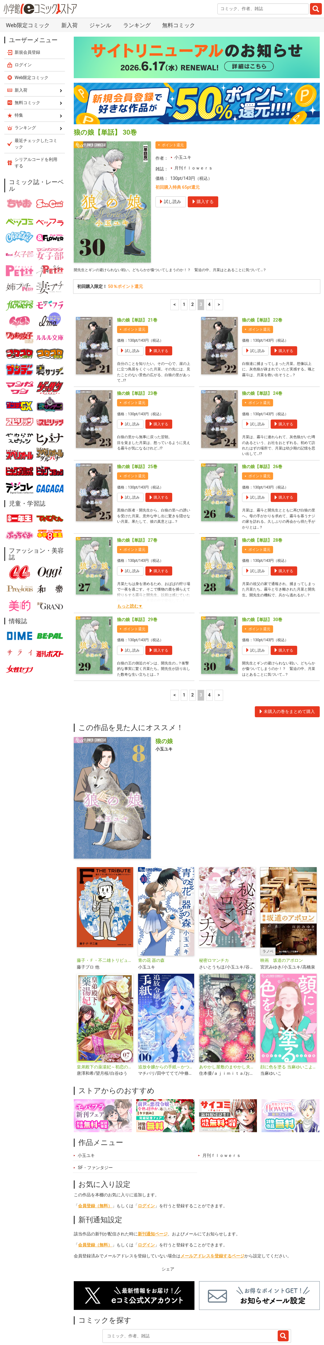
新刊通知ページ (153, 1198)
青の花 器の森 (151, 924)
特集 (143, 1315)
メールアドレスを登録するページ (212, 1220)
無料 (193, 1315)
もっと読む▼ (130, 560)
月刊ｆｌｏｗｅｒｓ (193, 110)
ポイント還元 (173, 87)
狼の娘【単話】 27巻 (137, 494)
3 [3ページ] (201, 247)
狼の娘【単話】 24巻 (262, 340)
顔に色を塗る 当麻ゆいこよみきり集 (288, 1031)
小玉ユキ (182, 99)
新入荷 (87, 1315)
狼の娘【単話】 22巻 (262, 263)
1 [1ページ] (184, 247)
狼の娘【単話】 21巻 (137, 263)
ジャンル (168, 1315)
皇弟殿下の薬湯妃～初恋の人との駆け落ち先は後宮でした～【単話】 (105, 1031)
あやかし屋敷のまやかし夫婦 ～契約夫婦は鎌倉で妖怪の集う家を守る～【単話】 (227, 1031)
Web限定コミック (32, 19)
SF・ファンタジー (95, 1131)
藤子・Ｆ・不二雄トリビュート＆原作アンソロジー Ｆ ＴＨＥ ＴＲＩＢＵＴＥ (105, 924)
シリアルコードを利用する (36, 104)
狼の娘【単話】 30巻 (262, 574)
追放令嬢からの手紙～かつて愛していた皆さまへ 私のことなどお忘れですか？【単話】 (166, 1031)
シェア (168, 1233)
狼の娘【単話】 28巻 (262, 494)
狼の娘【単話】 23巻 (137, 340)
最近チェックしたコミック (235, 1315)
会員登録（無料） (95, 1169)
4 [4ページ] (209, 247)
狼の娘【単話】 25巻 (137, 417)
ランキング (116, 1315)
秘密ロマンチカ (214, 924)
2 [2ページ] (192, 247)
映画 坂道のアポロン (281, 924)
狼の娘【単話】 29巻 (137, 574)
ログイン (146, 1169)
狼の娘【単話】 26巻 (262, 417)
